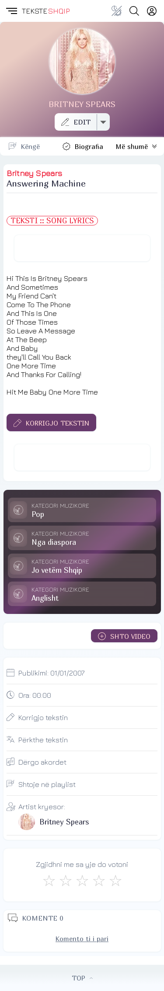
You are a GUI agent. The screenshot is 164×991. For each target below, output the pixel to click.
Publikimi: (51, 673)
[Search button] (134, 11)
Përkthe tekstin (43, 739)
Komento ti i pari (82, 938)
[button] (11, 11)
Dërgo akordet (42, 762)
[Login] (152, 11)
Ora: (34, 695)
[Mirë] (82, 880)
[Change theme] (117, 11)
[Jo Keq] (65, 880)
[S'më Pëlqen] (49, 880)
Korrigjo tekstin (43, 717)
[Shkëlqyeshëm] (115, 880)
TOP (82, 978)
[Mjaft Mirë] (99, 880)
